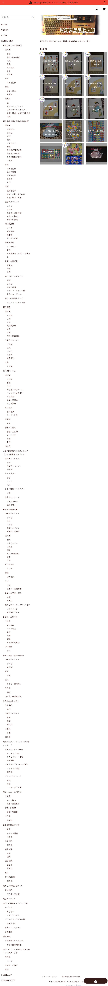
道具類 (7, 50)
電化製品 (10, 68)
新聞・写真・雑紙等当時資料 (18, 113)
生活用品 (8, 705)
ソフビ (9, 206)
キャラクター (10, 474)
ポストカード (12, 501)
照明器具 (10, 412)
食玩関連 (8, 890)
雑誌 (7, 873)
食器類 (9, 74)
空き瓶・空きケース (15, 390)
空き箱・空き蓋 (13, 894)
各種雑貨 (8, 932)
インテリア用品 (13, 753)
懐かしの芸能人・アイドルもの (15, 903)
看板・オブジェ (13, 528)
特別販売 (6, 936)
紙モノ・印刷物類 (14, 589)
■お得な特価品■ (10, 509)
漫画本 (9, 94)
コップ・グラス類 (14, 787)
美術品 (7, 419)
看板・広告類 (12, 220)
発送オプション (9, 899)
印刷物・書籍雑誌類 (13, 696)
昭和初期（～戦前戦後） (13, 45)
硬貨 (9, 857)
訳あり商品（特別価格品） (14, 655)
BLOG (4, 35)
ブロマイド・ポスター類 (15, 919)
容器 (9, 54)
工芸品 (9, 160)
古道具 (7, 729)
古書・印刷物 (10, 808)
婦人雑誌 (10, 577)
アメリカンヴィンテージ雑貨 (16, 764)
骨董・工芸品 (12, 400)
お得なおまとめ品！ (11, 701)
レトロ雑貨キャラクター (15, 489)
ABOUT (5, 30)
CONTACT (6, 975)
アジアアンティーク (13, 776)
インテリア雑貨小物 (15, 393)
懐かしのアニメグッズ (14, 276)
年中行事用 (11, 172)
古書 (7, 362)
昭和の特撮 (11, 287)
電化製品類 (9, 224)
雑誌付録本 (11, 91)
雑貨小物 (10, 358)
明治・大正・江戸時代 (12, 792)
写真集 (9, 366)
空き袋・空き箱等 (14, 213)
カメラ (9, 228)
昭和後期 (6, 307)
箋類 (9, 117)
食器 (9, 636)
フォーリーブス (13, 915)
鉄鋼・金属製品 (13, 804)
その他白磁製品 (13, 642)
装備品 (9, 865)
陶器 (9, 269)
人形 (9, 182)
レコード (8, 908)
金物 (9, 733)
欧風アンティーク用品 (14, 749)
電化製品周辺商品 (14, 150)
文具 (9, 61)
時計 (9, 651)
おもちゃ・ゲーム (14, 294)
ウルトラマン (12, 609)
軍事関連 (8, 861)
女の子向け (11, 176)
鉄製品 (9, 265)
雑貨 (9, 329)
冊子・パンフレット (15, 106)
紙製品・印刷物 (13, 531)
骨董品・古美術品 (10, 617)
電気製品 (10, 129)
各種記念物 (9, 242)
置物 (9, 250)
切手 (9, 478)
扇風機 (9, 235)
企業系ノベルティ (12, 202)
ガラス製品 (11, 403)
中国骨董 (8, 647)
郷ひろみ (10, 912)
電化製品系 (9, 565)
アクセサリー (12, 143)
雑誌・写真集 (12, 812)
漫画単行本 (11, 191)
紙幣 (9, 853)
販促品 (9, 725)
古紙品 (9, 837)
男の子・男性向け (14, 684)
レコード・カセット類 (16, 291)
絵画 (9, 423)
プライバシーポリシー (50, 977)
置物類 (9, 667)
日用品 (9, 133)
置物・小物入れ (13, 216)
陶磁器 (9, 820)
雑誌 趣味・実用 (14, 198)
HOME (43, 41)
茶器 (9, 439)
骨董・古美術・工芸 (13, 593)
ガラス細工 (11, 629)
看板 (9, 71)
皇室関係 (8, 841)
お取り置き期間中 (14, 945)
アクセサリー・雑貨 (15, 757)
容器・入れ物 (12, 432)
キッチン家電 (12, 238)
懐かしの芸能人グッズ (14, 298)
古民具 (7, 816)
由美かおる (11, 923)
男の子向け (11, 83)
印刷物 (7, 446)
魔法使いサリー (13, 612)
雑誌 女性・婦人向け (16, 194)
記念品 (9, 869)
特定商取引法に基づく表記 (71, 977)
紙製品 (7, 99)
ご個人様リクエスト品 (14, 941)
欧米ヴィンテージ (12, 497)
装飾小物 (10, 505)
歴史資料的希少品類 (11, 825)
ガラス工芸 (11, 435)
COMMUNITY (8, 980)
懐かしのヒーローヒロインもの (17, 605)
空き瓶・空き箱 (13, 153)
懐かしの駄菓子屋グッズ (13, 886)
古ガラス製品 (12, 833)
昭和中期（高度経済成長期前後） (16, 121)
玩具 (9, 64)
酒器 (9, 639)
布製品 (9, 601)
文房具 (9, 355)
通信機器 (10, 231)
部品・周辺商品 (13, 57)
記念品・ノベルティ (13, 928)
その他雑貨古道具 (14, 157)
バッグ (9, 961)
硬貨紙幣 (8, 849)
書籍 (7, 87)
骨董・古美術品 (11, 261)
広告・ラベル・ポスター (17, 110)
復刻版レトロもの (12, 458)
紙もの (9, 179)
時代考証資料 (10, 877)
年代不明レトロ (9, 371)
